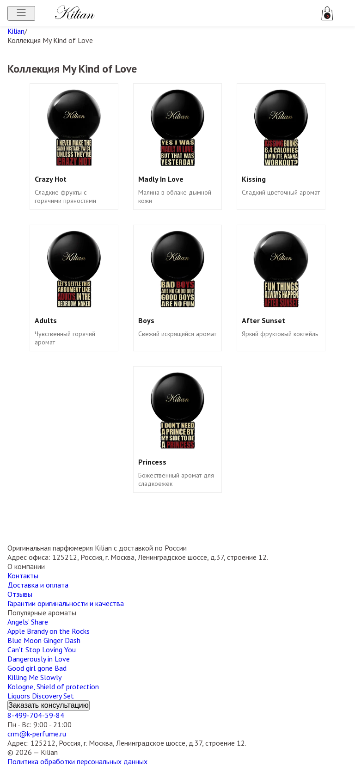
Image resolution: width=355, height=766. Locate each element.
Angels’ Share (27, 621)
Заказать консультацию (48, 705)
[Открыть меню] (21, 13)
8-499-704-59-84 (35, 715)
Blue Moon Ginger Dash (43, 640)
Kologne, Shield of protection (53, 686)
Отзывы (19, 594)
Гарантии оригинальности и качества (65, 603)
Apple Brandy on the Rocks (48, 631)
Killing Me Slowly (34, 677)
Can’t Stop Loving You (41, 649)
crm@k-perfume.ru (36, 733)
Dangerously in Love (38, 658)
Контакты (22, 575)
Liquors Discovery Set (40, 695)
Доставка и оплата (37, 584)
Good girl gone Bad (37, 668)
